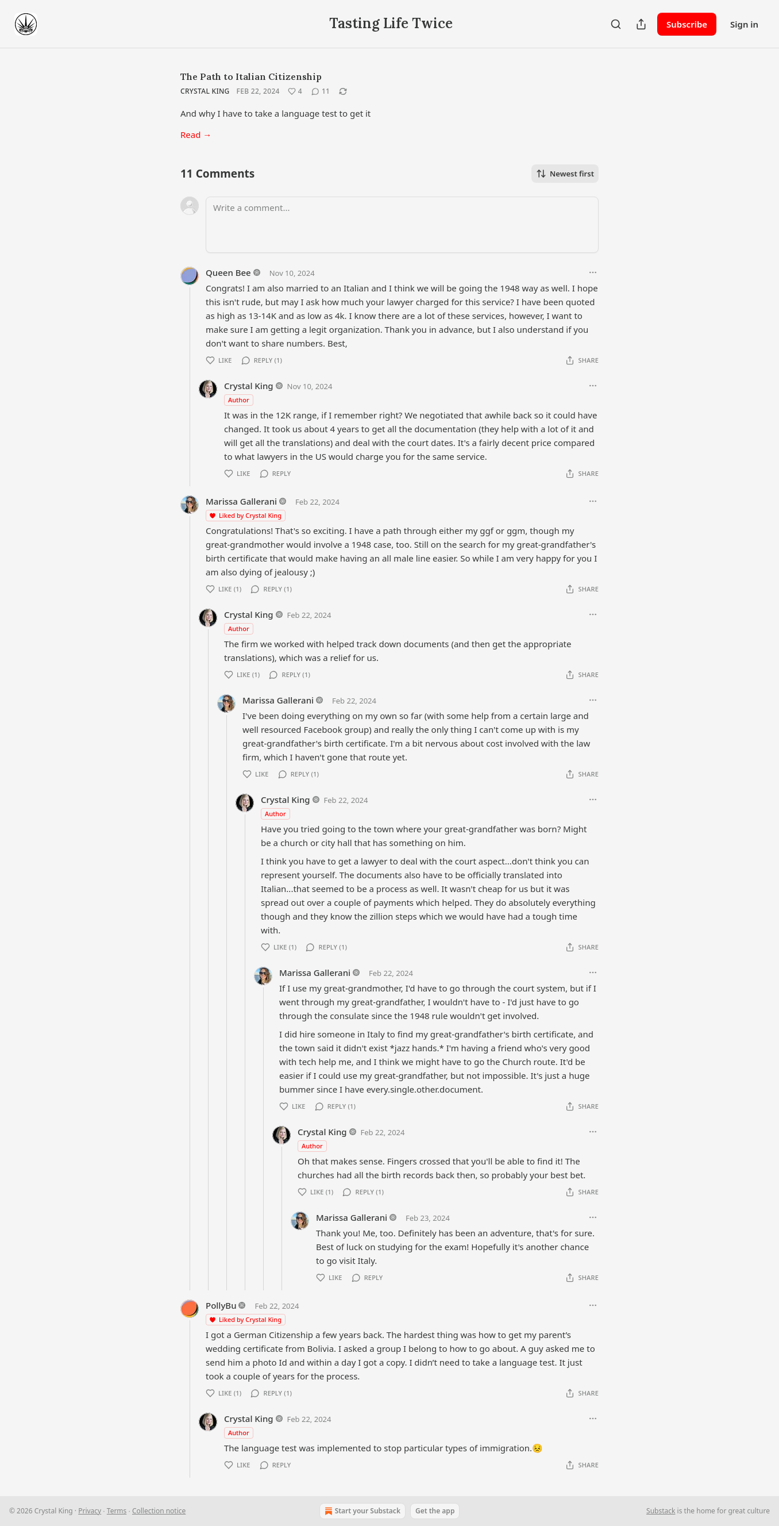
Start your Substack (361, 1511)
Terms (117, 1511)
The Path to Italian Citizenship (251, 76)
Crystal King (205, 91)
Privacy (89, 1511)
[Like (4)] (295, 91)
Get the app (434, 1511)
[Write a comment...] (402, 224)
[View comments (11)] (320, 91)
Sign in (744, 24)
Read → (195, 134)
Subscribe (686, 24)
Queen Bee (228, 272)
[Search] (615, 24)
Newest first (565, 173)
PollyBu (221, 1305)
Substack (660, 1511)
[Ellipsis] (593, 272)
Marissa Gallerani (241, 501)
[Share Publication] (641, 24)
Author (238, 399)
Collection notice (159, 1511)
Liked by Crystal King (245, 515)
